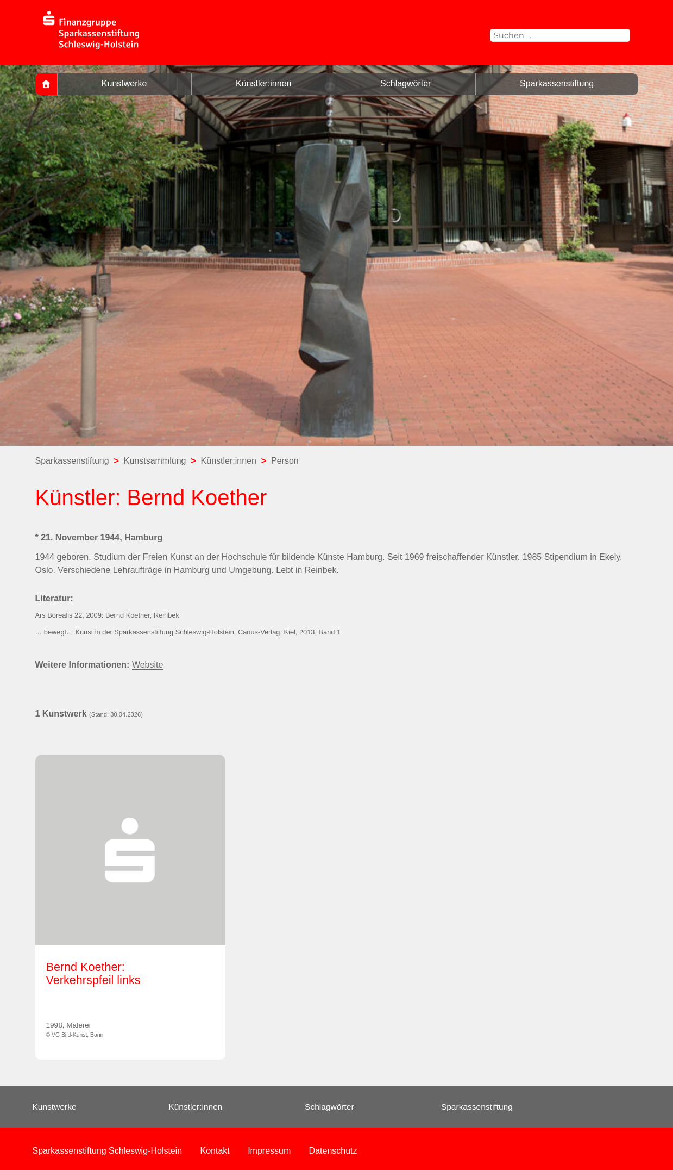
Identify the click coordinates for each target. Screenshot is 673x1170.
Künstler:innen (263, 83)
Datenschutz (333, 1150)
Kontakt (215, 1150)
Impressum (269, 1150)
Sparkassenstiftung (557, 83)
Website (147, 664)
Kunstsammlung (155, 460)
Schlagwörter (405, 83)
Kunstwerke (124, 83)
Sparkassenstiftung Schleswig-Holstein (108, 1150)
